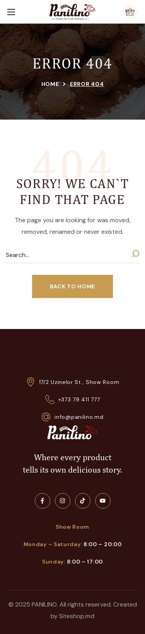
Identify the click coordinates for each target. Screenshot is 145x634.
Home (50, 84)
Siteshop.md (76, 616)
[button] (130, 11)
